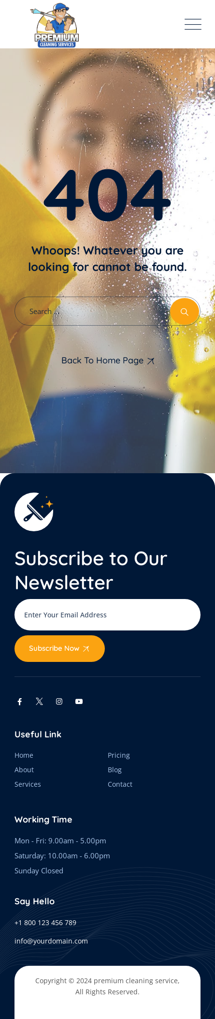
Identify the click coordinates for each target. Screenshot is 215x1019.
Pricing (119, 755)
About (24, 769)
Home (23, 755)
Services (27, 784)
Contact (120, 784)
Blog (115, 769)
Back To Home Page (102, 360)
